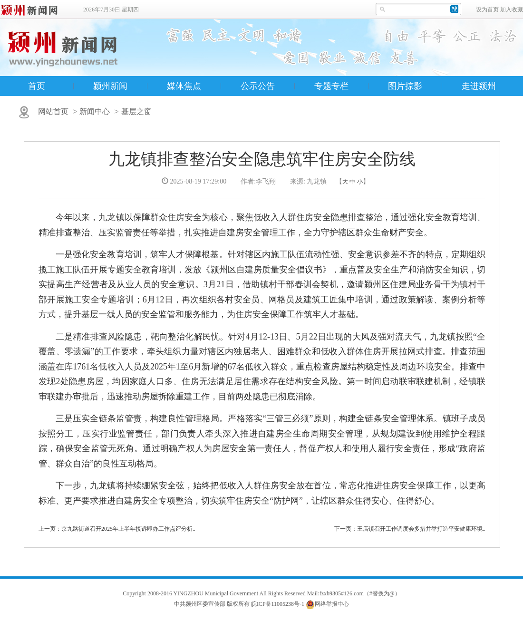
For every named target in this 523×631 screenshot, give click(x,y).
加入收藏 (511, 9)
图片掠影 (405, 86)
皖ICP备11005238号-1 (277, 604)
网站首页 (53, 111)
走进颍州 (479, 86)
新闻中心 (94, 111)
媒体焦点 (184, 86)
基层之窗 (136, 111)
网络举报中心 (332, 604)
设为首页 (487, 9)
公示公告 (258, 86)
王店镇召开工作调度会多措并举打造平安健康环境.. (421, 528)
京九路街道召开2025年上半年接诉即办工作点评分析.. (128, 528)
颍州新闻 (110, 86)
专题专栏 (331, 86)
